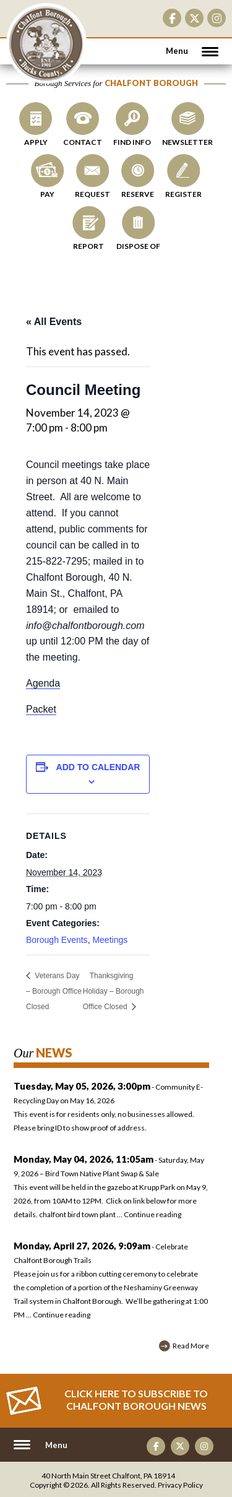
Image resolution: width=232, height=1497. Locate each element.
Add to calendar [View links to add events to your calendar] (98, 767)
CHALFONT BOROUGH (46, 43)
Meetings (109, 940)
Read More (191, 1345)
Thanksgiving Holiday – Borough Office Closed (113, 991)
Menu (177, 51)
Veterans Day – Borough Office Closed (54, 991)
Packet (41, 709)
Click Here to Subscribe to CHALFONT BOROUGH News (136, 1399)
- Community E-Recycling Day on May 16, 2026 (111, 1108)
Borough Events (57, 940)
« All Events (54, 321)
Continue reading (152, 1214)
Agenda (43, 683)
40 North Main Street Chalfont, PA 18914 (108, 1475)
